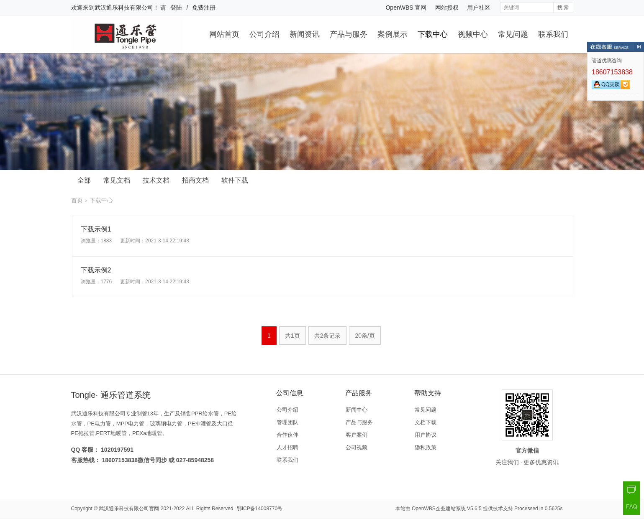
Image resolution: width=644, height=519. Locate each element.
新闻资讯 (305, 34)
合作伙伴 (287, 435)
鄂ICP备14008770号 (259, 508)
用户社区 (478, 7)
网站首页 (224, 34)
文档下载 (425, 422)
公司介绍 (264, 34)
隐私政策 (425, 447)
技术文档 (156, 180)
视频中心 (473, 34)
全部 (84, 180)
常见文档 (116, 180)
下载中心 (433, 34)
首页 (77, 200)
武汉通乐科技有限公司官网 (129, 508)
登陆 (176, 7)
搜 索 (563, 7)
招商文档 (195, 180)
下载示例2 (96, 270)
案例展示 (392, 34)
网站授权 (447, 7)
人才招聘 (287, 447)
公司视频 (356, 447)
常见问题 (513, 34)
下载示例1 (96, 229)
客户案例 (356, 435)
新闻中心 (356, 410)
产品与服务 (348, 34)
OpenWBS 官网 (405, 7)
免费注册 (204, 7)
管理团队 (287, 422)
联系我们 (553, 34)
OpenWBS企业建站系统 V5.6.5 (447, 508)
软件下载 (234, 180)
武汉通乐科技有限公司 (124, 7)
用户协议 (425, 435)
